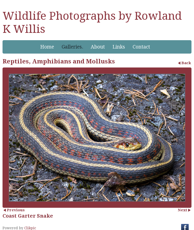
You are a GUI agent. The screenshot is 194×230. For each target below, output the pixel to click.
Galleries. (72, 47)
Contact (141, 47)
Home (47, 47)
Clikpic (30, 228)
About (98, 47)
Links (118, 47)
